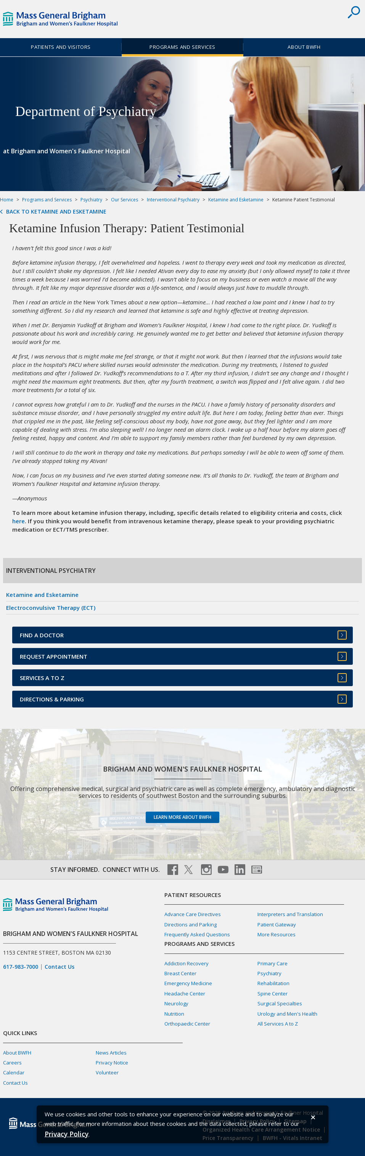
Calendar (13, 1072)
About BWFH (304, 46)
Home (6, 199)
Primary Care (272, 963)
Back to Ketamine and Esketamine (56, 212)
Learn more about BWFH (182, 817)
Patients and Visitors (61, 46)
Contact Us (59, 967)
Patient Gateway (276, 924)
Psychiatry (91, 199)
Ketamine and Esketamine (236, 199)
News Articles (111, 1052)
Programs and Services (182, 46)
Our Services (124, 199)
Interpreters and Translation (290, 914)
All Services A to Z (277, 1023)
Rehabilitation (273, 983)
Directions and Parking (190, 924)
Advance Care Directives (192, 914)
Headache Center (184, 993)
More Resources (276, 934)
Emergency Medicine (188, 983)
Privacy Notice (112, 1062)
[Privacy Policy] (66, 1133)
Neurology (176, 1003)
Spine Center (272, 993)
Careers (12, 1062)
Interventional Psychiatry (173, 199)
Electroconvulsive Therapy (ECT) (50, 607)
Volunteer (107, 1072)
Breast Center (180, 973)
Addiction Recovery (186, 963)
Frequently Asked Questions (197, 934)
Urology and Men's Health (287, 1013)
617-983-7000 (20, 967)
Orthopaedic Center (187, 1023)
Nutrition (174, 1013)
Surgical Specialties (279, 1003)
